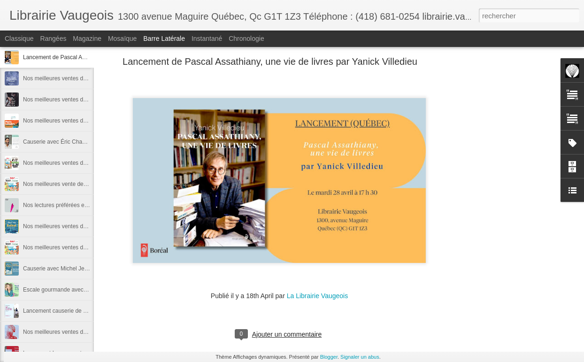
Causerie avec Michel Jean (57, 268)
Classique (19, 38)
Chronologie (246, 38)
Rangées (53, 38)
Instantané (207, 38)
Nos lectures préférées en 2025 (62, 205)
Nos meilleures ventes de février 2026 (70, 99)
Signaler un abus (359, 357)
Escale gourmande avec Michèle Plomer (73, 289)
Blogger (329, 357)
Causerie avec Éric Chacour (58, 142)
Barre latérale (164, 38)
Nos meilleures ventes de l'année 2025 (71, 163)
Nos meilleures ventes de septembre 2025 (76, 332)
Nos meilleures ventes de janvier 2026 (70, 120)
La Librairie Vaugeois (317, 296)
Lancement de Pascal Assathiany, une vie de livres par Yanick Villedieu (270, 61)
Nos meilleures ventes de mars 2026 (69, 78)
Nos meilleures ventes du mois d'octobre (73, 247)
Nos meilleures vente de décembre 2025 (73, 184)
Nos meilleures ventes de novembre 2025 (75, 226)
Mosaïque (122, 38)
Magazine (87, 38)
